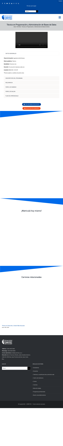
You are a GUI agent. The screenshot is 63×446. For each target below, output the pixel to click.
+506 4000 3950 (11, 348)
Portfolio (19, 26)
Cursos (35, 381)
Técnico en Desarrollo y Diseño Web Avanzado (13, 325)
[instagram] (9, 3)
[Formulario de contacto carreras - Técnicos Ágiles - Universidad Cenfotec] (31, 157)
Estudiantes (36, 367)
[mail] (16, 3)
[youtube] (7, 3)
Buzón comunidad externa (39, 394)
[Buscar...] (14, 368)
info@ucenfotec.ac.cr (17, 352)
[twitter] (4, 3)
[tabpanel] (31, 66)
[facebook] (2, 3)
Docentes (35, 370)
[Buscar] (30, 11)
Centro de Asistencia (38, 377)
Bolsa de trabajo (37, 388)
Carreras (35, 384)
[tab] (31, 53)
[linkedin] (11, 3)
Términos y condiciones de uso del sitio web (43, 374)
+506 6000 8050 (11, 350)
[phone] (18, 3)
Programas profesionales (39, 391)
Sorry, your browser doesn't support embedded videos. (31, 40)
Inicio (15, 26)
